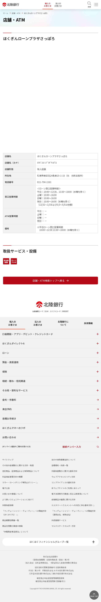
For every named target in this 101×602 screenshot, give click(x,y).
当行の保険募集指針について (63, 459)
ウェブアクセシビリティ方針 (63, 476)
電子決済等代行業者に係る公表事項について (69, 493)
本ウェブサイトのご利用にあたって (66, 488)
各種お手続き (50, 418)
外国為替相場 (7, 505)
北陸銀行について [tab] (63, 323)
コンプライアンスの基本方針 (63, 482)
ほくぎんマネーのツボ (50, 427)
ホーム (5, 13)
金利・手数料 (50, 399)
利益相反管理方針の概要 (12, 476)
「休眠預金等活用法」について (15, 531)
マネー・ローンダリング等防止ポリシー (20, 482)
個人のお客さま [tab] (12, 323)
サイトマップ (7, 459)
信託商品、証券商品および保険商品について (20, 471)
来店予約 (50, 409)
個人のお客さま (47, 4)
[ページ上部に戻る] (94, 595)
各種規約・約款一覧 (59, 465)
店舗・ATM (16, 13)
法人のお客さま (58, 4)
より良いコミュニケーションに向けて (18, 499)
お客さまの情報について (12, 493)
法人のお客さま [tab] (38, 323)
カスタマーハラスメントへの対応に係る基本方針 (72, 505)
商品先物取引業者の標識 (12, 526)
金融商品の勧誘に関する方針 (63, 499)
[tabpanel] (50, 391)
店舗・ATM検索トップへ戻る (51, 280)
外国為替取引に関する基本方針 (64, 471)
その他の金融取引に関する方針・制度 (18, 465)
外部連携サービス (58, 520)
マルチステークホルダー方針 (63, 526)
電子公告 (6, 488)
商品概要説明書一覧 (10, 520)
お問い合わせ (50, 437)
